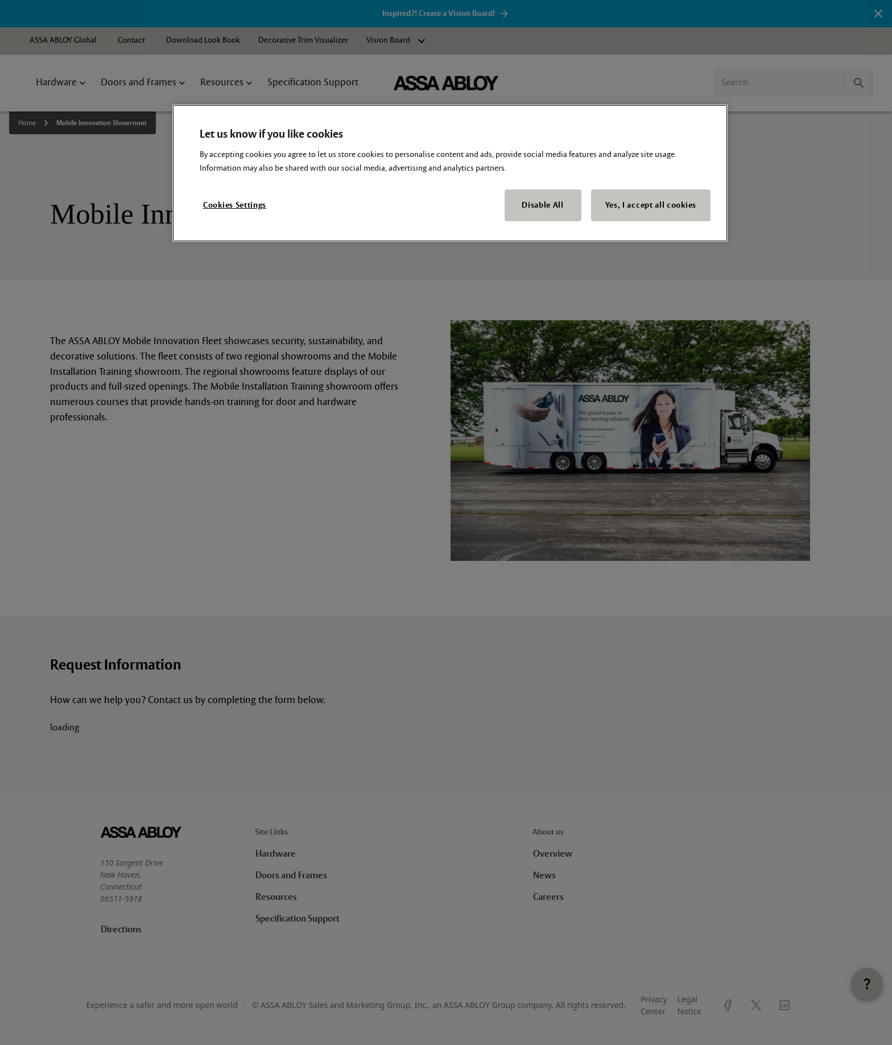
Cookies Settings (234, 205)
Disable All (543, 205)
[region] (450, 173)
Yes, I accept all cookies (651, 205)
